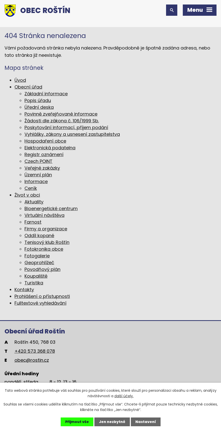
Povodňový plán (42, 269)
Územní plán (38, 175)
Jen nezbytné (112, 421)
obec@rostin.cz (31, 360)
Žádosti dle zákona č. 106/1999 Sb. (61, 121)
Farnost (32, 222)
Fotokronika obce (43, 249)
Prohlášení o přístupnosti (42, 296)
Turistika (33, 283)
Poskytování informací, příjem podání (66, 127)
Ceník (30, 188)
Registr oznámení (43, 154)
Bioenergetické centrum (51, 208)
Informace (36, 181)
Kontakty (24, 289)
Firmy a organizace (45, 229)
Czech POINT (38, 161)
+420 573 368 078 (34, 351)
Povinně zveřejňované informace (60, 114)
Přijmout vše (77, 421)
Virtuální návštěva (44, 215)
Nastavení (145, 421)
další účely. (124, 395)
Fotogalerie (37, 256)
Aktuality (33, 202)
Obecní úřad (28, 87)
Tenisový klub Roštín (46, 242)
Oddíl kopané (39, 235)
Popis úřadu (37, 100)
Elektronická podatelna (49, 148)
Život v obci (27, 195)
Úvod (20, 80)
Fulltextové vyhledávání (40, 303)
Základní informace (46, 94)
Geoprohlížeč (39, 262)
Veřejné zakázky (42, 168)
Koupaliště (35, 276)
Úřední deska (39, 107)
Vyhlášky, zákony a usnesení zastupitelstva (72, 134)
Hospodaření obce (45, 141)
